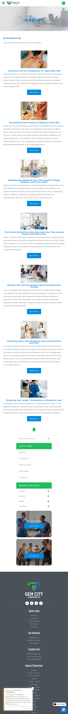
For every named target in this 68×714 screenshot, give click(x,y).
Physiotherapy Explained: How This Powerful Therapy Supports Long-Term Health (34, 181)
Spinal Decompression (34, 640)
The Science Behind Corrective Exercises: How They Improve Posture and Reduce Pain (34, 233)
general (22, 491)
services (22, 496)
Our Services (23, 459)
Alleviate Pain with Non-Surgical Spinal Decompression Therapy (34, 286)
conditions (23, 506)
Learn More (34, 526)
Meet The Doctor (25, 465)
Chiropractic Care (34, 637)
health (21, 501)
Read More (34, 92)
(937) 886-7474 (36, 659)
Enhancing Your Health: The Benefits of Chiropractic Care (34, 400)
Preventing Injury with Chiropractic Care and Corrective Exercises (34, 342)
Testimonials (24, 471)
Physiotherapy (34, 643)
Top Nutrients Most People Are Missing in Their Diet (34, 122)
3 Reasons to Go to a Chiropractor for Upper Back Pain (34, 71)
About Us (22, 452)
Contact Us (23, 477)
